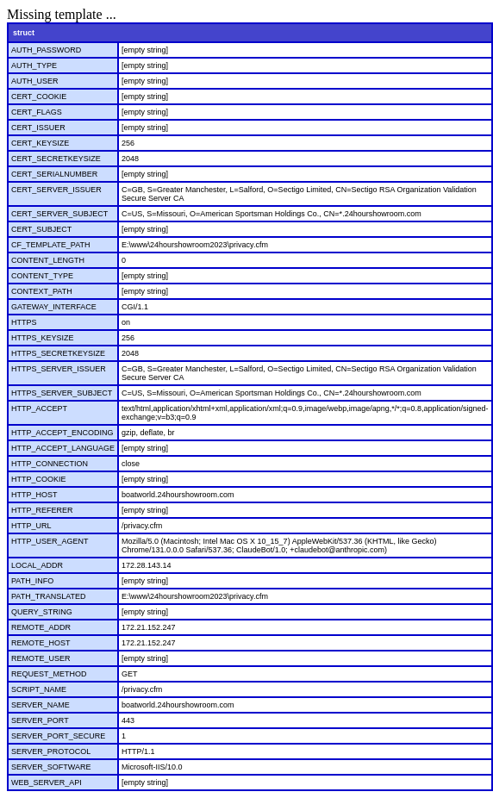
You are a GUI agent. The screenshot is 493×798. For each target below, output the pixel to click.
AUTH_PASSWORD (46, 50)
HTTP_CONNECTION (49, 463)
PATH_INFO (32, 581)
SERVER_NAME (40, 705)
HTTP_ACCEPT (39, 408)
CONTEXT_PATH (41, 291)
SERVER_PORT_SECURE (58, 736)
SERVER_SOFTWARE (51, 767)
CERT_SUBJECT (41, 229)
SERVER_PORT (40, 720)
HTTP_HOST (34, 494)
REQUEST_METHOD (49, 674)
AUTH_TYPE (34, 65)
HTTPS (24, 322)
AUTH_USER (35, 81)
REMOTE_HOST (41, 643)
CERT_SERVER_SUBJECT (59, 213)
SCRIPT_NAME (38, 689)
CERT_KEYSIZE (40, 143)
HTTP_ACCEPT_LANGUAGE (63, 448)
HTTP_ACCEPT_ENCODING (62, 432)
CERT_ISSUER (38, 127)
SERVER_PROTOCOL (50, 751)
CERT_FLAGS (36, 112)
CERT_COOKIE (38, 96)
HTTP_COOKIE (38, 479)
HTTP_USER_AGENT (50, 541)
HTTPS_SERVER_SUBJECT (61, 393)
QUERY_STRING (41, 612)
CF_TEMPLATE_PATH (50, 244)
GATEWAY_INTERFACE (54, 306)
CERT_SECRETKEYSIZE (56, 158)
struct (23, 32)
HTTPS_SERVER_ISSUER (58, 369)
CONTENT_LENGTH (47, 260)
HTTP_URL (31, 525)
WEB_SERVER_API (46, 782)
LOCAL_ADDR (37, 565)
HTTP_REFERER (42, 510)
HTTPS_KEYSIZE (42, 338)
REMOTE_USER (41, 658)
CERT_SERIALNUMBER (54, 174)
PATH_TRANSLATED (48, 596)
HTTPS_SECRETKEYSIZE (58, 353)
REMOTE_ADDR (41, 627)
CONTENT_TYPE (42, 275)
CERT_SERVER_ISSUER (56, 189)
